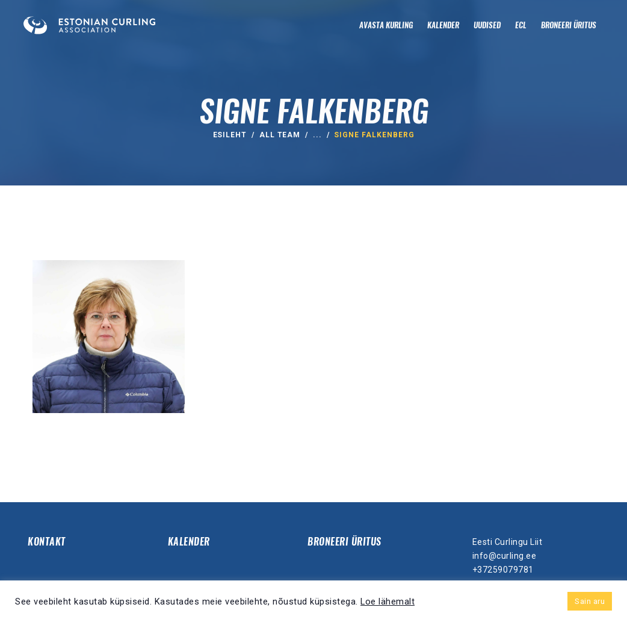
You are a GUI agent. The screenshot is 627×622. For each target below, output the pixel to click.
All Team (280, 135)
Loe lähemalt (387, 601)
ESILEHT (230, 135)
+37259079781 (503, 569)
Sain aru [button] (590, 601)
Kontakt (47, 541)
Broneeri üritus (344, 541)
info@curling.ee (504, 556)
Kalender (189, 541)
